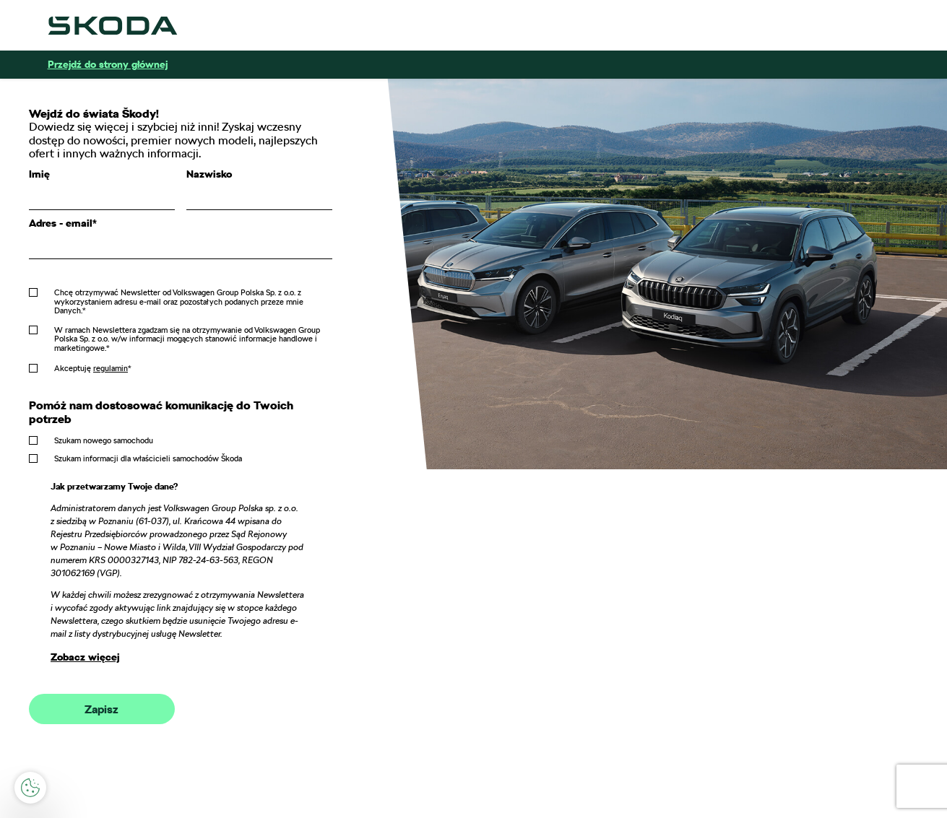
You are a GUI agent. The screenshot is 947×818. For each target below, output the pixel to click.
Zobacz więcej (85, 657)
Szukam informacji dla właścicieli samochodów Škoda (148, 458)
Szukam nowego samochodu (103, 440)
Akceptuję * (92, 368)
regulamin (110, 368)
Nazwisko (209, 174)
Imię (39, 174)
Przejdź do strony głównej (108, 64)
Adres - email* (63, 223)
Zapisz (101, 709)
